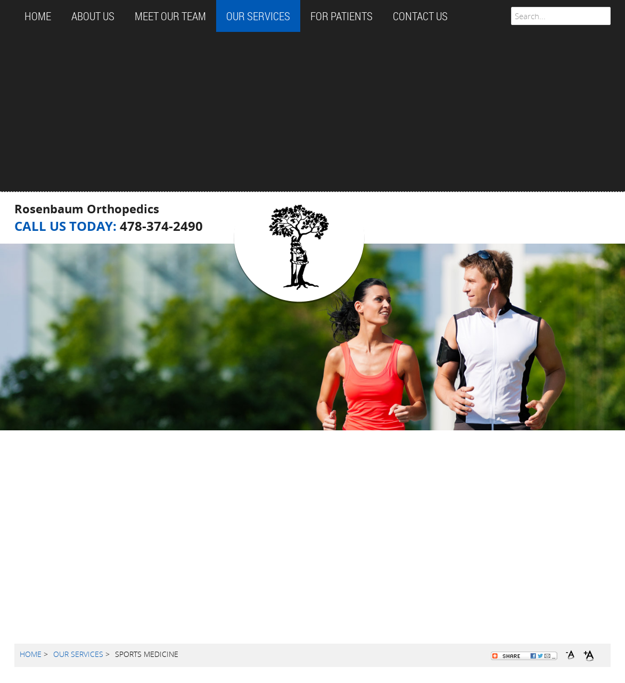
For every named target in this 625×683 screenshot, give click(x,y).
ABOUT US (92, 16)
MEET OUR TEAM (170, 16)
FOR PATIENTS (341, 16)
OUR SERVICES (258, 16)
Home (37, 16)
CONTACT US (420, 16)
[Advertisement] (312, 111)
